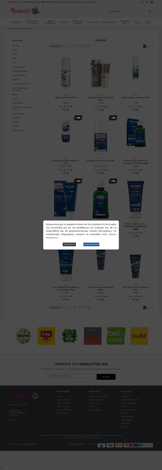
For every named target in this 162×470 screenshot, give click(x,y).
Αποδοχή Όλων (69, 244)
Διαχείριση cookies (91, 244)
